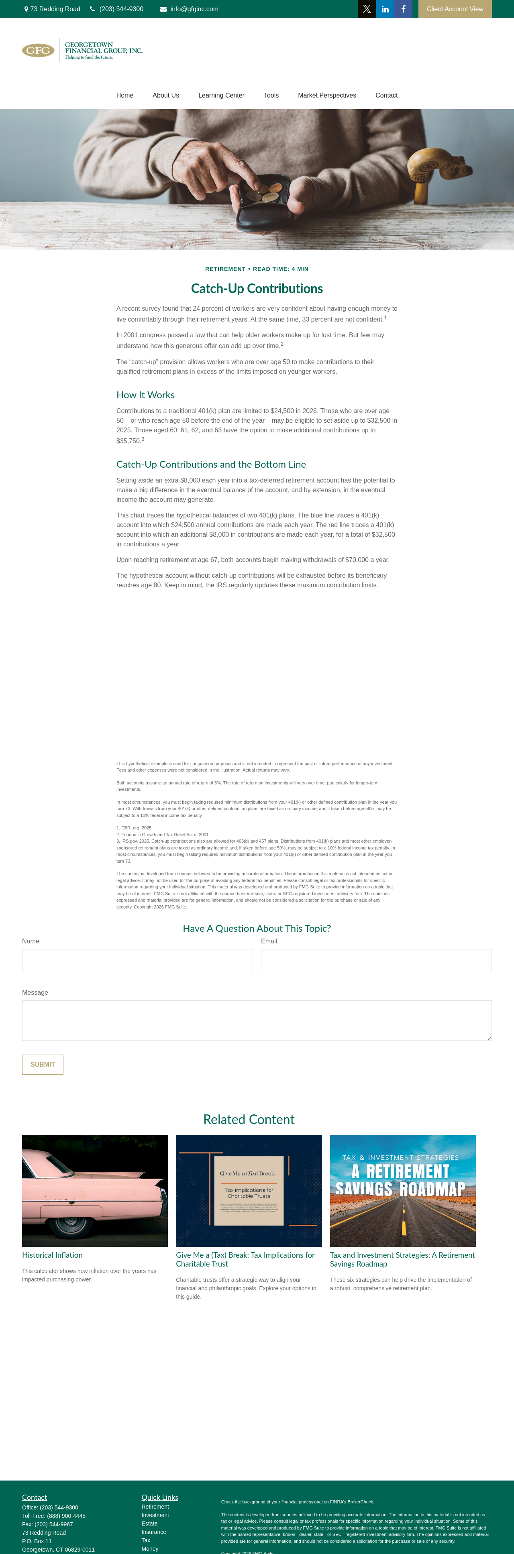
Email (269, 941)
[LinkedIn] (385, 9)
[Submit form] (42, 1065)
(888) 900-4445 (66, 1516)
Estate (150, 1523)
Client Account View (455, 9)
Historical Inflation (52, 1255)
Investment (155, 1515)
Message (35, 992)
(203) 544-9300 (59, 1507)
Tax (146, 1540)
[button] (125, 95)
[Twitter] (367, 9)
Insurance (154, 1532)
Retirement (155, 1506)
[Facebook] (403, 9)
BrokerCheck (360, 1501)
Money (150, 1549)
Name (30, 941)
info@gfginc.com (188, 9)
